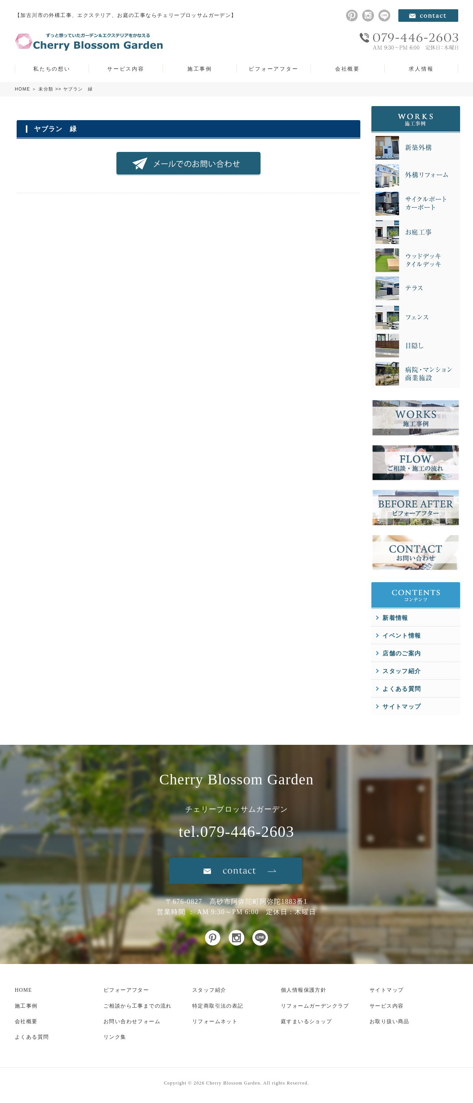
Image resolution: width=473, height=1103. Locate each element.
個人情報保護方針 (303, 990)
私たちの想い (52, 69)
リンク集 (114, 1037)
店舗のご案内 (401, 653)
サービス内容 (125, 69)
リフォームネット (215, 1021)
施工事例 (199, 69)
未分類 (45, 89)
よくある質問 (401, 689)
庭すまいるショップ (306, 1021)
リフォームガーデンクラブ (315, 1006)
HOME (22, 89)
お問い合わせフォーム (131, 1021)
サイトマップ (401, 706)
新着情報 (395, 618)
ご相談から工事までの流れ (137, 1006)
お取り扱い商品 (389, 1021)
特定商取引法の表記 (218, 1006)
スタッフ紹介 (401, 671)
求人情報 (421, 69)
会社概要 (347, 69)
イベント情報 (401, 635)
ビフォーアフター (273, 69)
